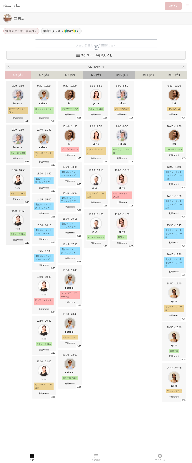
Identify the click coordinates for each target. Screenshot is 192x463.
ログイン (173, 5)
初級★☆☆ (44, 118)
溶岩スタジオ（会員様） (21, 31)
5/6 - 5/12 (96, 67)
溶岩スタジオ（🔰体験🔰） (61, 31)
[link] (32, 457)
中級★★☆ (44, 162)
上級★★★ (44, 309)
